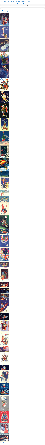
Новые (21, 5)
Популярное (24, 5)
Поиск (30, 5)
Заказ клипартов (6, 5)
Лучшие (28, 5)
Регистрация (10, 5)
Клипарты (14, 5)
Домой (2, 5)
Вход (16, 5)
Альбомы (19, 5)
